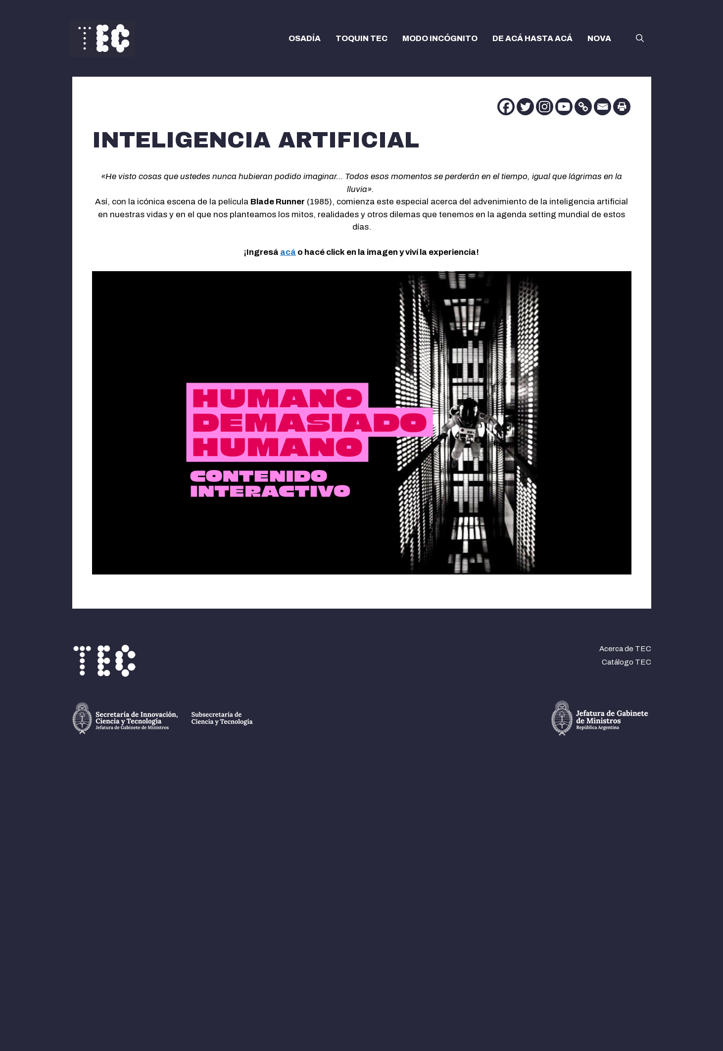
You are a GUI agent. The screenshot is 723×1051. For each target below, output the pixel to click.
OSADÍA (305, 38)
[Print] (621, 106)
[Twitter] (525, 106)
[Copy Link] (583, 106)
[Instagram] (544, 106)
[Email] (602, 106)
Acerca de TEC (625, 649)
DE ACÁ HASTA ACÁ (532, 38)
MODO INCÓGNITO (440, 38)
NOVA (599, 38)
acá (288, 252)
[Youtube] (564, 106)
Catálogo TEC (626, 662)
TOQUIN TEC (361, 38)
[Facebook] (506, 106)
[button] (640, 38)
